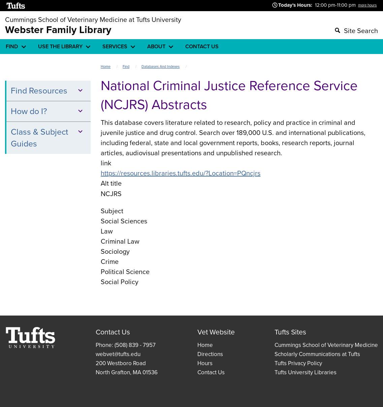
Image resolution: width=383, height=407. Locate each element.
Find (126, 66)
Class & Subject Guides (48, 138)
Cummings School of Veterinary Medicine (326, 345)
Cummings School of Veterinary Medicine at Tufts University (93, 20)
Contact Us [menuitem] (202, 46)
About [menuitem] (156, 46)
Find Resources (48, 90)
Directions (210, 354)
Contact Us (211, 372)
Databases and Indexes (160, 66)
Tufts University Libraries (306, 372)
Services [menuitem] (114, 46)
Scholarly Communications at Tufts (317, 354)
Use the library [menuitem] (60, 46)
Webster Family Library (58, 29)
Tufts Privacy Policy (298, 363)
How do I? (48, 111)
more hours (367, 5)
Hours (205, 363)
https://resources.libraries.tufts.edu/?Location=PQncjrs (180, 173)
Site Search (361, 31)
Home (105, 66)
